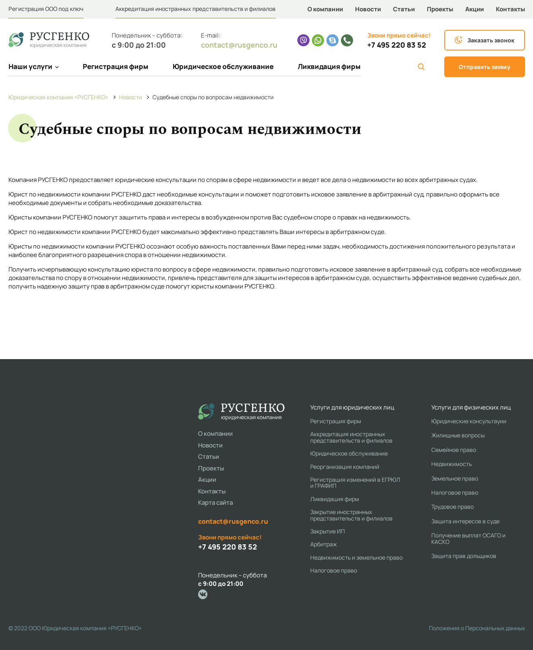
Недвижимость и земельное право (356, 557)
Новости (368, 9)
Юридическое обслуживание (223, 66)
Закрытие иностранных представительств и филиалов (351, 515)
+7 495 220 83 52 (396, 45)
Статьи (404, 9)
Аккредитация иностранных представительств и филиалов (195, 9)
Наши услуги (33, 66)
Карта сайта (215, 502)
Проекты (440, 9)
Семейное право (453, 450)
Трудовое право (452, 507)
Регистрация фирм (115, 66)
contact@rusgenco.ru (239, 45)
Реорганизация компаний (344, 467)
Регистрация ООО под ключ (46, 9)
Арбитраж (323, 544)
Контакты (510, 9)
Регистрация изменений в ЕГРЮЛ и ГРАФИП (355, 483)
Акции (474, 9)
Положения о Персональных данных (477, 628)
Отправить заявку (484, 67)
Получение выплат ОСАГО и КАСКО (468, 538)
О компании (325, 9)
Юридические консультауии (468, 421)
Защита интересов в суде (465, 521)
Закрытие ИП (327, 531)
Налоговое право (333, 570)
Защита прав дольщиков (463, 556)
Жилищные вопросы (458, 435)
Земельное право (454, 478)
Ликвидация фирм (329, 66)
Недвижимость (451, 464)
